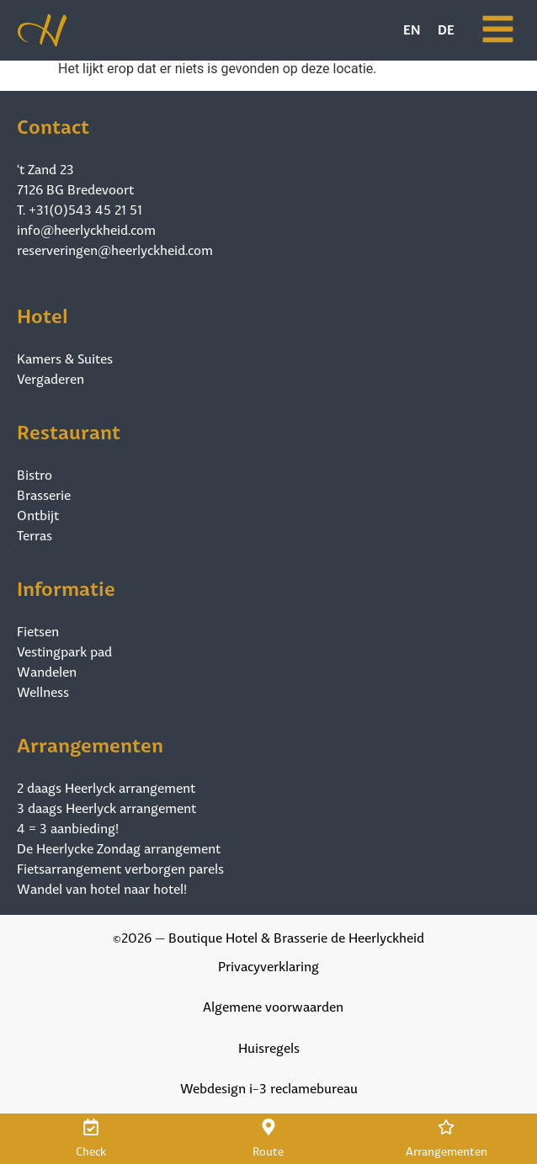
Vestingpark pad (64, 650)
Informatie (66, 586)
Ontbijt (38, 514)
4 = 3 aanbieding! (68, 827)
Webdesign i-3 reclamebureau (269, 1087)
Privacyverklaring (268, 964)
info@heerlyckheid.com (86, 228)
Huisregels (269, 1046)
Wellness (43, 691)
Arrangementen (90, 742)
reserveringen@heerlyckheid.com (115, 248)
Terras (34, 534)
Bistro (34, 474)
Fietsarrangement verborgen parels (120, 868)
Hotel (42, 313)
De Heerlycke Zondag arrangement (119, 847)
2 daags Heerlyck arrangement (106, 787)
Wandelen (47, 671)
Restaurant (68, 429)
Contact (53, 124)
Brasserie (44, 494)
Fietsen (38, 630)
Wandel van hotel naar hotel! (102, 888)
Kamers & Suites (65, 358)
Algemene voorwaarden (273, 1005)
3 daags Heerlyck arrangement (106, 807)
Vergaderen (50, 378)
